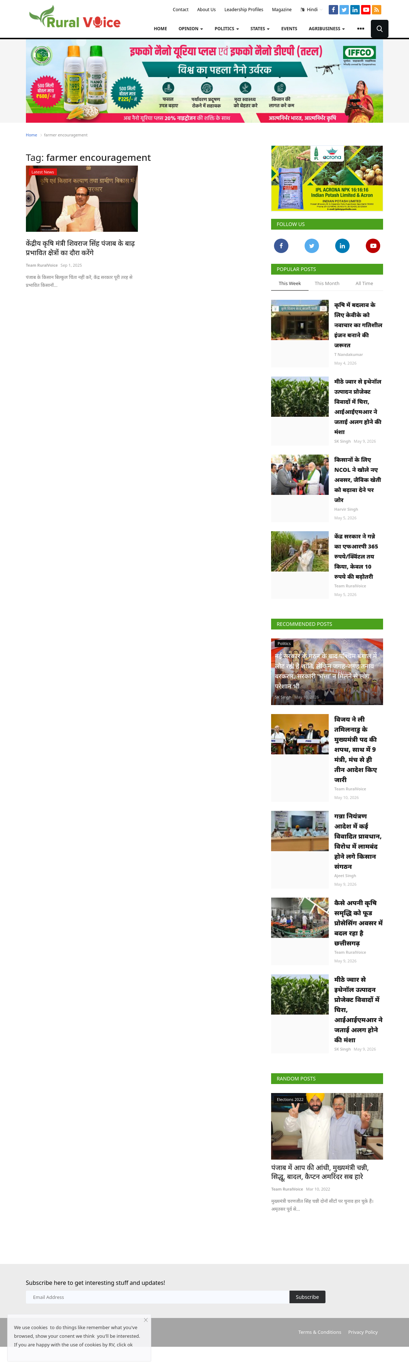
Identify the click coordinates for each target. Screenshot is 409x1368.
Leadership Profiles (244, 9)
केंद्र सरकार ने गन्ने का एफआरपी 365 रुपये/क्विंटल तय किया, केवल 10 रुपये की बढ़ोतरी (356, 556)
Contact (180, 9)
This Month (327, 283)
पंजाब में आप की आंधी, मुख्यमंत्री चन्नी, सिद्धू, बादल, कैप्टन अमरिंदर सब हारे (322, 1171)
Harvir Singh (346, 509)
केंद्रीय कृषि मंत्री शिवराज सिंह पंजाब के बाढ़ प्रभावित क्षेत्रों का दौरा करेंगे (75, 247)
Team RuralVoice (42, 264)
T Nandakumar (348, 354)
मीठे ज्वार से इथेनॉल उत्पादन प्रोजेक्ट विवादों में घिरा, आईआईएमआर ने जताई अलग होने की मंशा (357, 407)
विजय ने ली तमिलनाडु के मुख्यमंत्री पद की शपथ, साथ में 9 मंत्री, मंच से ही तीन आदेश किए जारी (355, 749)
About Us (206, 9)
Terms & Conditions (319, 1330)
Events (289, 29)
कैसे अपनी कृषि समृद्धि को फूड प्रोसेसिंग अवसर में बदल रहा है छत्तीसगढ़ (358, 922)
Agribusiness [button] (327, 29)
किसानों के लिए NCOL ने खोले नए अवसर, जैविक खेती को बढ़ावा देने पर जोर (357, 480)
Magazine (282, 9)
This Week (290, 283)
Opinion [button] (191, 29)
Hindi (311, 9)
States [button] (260, 29)
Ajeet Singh (345, 875)
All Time (364, 283)
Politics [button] (227, 29)
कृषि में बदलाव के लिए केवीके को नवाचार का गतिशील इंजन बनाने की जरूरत (358, 325)
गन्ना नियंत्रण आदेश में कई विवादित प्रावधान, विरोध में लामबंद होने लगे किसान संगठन (358, 841)
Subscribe (307, 1295)
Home (160, 29)
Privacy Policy (363, 1330)
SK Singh (342, 441)
